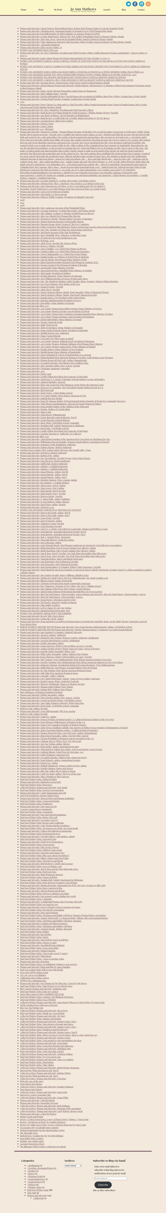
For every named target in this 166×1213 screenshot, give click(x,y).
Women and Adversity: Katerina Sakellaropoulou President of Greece (50, 300)
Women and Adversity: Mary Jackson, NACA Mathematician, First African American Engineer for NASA (65, 659)
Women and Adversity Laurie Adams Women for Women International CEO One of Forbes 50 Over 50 (65, 58)
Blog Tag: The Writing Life (31, 1008)
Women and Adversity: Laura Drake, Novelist (40, 518)
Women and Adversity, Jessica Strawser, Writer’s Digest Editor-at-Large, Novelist (56, 646)
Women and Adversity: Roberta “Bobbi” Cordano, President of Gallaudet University (57, 197)
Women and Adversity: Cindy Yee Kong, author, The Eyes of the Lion (50, 774)
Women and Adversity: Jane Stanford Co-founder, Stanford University (51, 632)
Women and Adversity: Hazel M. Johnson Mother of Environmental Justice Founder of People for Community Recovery (73, 401)
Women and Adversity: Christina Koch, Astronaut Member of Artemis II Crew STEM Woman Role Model (66, 31)
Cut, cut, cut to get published (33, 975)
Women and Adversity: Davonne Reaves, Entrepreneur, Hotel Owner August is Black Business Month (65, 82)
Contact (141, 9)
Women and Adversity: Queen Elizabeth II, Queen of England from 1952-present (55, 355)
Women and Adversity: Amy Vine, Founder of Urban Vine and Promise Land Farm (56, 229)
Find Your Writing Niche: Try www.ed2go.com (40, 1056)
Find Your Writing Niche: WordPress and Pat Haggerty (44, 1029)
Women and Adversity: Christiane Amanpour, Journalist (45, 368)
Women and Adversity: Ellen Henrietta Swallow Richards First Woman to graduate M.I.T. (59, 262)
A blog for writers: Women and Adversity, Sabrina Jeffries (45, 1073)
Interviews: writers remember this (35, 1095)
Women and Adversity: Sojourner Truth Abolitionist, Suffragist (48, 444)
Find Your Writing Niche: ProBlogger (36, 803)
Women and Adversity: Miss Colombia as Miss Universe (44, 776)
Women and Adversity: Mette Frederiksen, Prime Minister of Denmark (51, 327)
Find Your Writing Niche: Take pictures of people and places (46, 1024)
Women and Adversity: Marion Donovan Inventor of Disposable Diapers (52, 221)
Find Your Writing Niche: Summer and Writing (40, 1018)
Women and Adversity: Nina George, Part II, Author (43, 485)
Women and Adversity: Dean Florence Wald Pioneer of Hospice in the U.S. (52, 722)
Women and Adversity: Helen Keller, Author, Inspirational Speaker (49, 746)
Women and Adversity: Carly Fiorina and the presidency (45, 825)
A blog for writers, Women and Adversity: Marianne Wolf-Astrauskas (50, 1108)
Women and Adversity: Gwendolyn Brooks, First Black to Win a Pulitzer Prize (54, 363)
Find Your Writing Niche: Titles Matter (37, 1065)
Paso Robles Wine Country (32, 1138)
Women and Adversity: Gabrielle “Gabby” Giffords (42, 676)
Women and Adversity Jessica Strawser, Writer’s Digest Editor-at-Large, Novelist (56, 657)
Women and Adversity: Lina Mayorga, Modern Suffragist (45, 461)
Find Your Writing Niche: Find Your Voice (38, 871)
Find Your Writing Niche (38, 1190)
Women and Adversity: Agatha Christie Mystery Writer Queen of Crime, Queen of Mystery (60, 648)
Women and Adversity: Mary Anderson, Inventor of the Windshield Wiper (52, 208)
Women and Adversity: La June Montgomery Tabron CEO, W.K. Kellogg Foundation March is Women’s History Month (72, 36)
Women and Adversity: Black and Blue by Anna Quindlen (45, 967)
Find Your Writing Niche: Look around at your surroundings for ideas (51, 1040)
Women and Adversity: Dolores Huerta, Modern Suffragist (46, 447)
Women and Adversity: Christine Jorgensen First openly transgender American (55, 583)
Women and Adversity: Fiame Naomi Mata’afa (40, 336)
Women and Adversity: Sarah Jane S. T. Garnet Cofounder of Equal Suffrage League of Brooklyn (62, 379)
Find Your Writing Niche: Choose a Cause (38, 942)
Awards (106, 9)
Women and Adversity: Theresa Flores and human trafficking (47, 798)
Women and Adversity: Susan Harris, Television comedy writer (48, 599)
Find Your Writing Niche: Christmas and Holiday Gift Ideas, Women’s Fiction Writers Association (63, 915)
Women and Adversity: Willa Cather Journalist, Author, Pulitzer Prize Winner (54, 654)
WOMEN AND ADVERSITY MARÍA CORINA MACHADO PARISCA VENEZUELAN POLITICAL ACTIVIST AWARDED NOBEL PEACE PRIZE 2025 (82, 72)
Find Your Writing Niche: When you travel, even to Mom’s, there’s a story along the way (58, 1035)
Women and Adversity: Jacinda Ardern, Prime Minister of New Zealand (52, 349)
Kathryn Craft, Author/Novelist (34, 708)
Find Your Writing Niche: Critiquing (36, 899)
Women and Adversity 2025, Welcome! (37, 129)
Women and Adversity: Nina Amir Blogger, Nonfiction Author (47, 540)
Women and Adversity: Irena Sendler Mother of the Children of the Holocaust (54, 406)
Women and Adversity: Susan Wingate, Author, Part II (43, 474)
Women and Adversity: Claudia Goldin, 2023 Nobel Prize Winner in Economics (54, 251)
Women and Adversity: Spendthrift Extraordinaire (42, 945)
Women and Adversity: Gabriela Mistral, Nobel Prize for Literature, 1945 (52, 752)
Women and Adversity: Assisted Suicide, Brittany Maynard (46, 929)
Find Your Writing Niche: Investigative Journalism (42, 910)
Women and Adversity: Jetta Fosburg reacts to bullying (44, 939)
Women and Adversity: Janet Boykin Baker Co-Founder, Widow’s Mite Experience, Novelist (60, 567)
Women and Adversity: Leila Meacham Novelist (41, 526)
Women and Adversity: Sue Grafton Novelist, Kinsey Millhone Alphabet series (54, 575)
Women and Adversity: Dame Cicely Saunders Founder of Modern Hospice (53, 725)
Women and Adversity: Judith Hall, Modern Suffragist (44, 463)
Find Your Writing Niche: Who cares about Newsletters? (44, 855)
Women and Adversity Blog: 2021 (34, 436)
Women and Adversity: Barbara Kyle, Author (39, 455)
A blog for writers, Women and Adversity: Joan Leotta (43, 1092)
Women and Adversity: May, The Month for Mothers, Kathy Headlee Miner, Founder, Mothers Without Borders (69, 281)
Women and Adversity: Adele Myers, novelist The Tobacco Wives (48, 243)
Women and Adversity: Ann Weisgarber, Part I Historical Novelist (49, 564)
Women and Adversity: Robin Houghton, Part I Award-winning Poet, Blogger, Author (57, 550)
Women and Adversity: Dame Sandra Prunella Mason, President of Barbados (54, 330)
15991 (22, 102)
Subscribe (103, 1185)
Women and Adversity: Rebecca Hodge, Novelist (41, 496)
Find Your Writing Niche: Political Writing (38, 779)
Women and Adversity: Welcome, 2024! (37, 240)
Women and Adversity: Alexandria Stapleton (40, 44)
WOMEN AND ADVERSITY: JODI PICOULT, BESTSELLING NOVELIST (50, 510)
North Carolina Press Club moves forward (38, 1005)
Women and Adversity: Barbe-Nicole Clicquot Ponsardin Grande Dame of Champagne (58, 91)
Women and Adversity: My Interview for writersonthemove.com (48, 238)
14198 (22, 199)
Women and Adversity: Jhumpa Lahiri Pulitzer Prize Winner (46, 686)
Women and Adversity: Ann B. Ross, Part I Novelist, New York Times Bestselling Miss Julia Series (62, 556)
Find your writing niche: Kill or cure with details (41, 969)
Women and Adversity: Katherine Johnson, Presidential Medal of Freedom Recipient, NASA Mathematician (67, 665)
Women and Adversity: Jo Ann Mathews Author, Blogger (44, 501)
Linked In (141, 3)
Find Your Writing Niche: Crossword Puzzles (40, 801)
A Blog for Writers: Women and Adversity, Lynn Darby (44, 1043)
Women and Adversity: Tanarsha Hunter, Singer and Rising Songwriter (51, 559)
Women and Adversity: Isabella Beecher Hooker (41, 398)
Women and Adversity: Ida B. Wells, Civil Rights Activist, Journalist (49, 423)
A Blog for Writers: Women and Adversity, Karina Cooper (45, 1037)
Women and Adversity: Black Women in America (41, 874)
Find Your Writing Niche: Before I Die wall (38, 817)
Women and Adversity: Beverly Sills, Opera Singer (42, 616)
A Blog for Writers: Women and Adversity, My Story (42, 1016)
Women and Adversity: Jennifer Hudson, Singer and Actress (46, 768)
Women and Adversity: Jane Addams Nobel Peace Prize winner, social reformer (55, 589)
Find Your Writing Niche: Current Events (38, 839)
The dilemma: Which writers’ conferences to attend (43, 1146)
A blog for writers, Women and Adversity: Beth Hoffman (45, 1105)
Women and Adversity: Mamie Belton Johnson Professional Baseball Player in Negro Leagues (61, 591)
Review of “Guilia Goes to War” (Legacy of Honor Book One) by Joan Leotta (53, 1125)
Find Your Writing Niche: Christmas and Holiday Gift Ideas (46, 926)
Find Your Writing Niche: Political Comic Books (41, 850)
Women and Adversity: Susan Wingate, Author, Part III (44, 472)
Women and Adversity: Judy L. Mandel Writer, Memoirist (45, 537)
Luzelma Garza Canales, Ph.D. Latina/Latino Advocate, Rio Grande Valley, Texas (55, 450)
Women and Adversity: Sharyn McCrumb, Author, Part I (45, 515)
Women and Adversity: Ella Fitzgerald (37, 390)
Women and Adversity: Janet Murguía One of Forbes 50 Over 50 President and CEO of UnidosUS (62, 186)
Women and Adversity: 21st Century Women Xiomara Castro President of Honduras (57, 316)
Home (23, 9)
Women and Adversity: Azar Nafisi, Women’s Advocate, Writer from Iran (52, 703)
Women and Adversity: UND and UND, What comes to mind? (47, 338)
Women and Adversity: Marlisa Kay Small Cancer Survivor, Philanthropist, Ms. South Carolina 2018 (64, 578)
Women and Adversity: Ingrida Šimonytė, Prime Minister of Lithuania (51, 276)
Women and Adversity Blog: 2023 (34, 306)
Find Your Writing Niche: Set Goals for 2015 (39, 904)
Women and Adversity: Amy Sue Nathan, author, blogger (45, 744)
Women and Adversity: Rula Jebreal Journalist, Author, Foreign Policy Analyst (54, 735)
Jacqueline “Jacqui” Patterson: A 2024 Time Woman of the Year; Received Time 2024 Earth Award (63, 189)
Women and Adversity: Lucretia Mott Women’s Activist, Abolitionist (50, 640)
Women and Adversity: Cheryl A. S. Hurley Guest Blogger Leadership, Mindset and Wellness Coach (63, 529)
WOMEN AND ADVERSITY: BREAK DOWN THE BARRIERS (45, 613)
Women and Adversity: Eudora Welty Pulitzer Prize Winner (46, 689)
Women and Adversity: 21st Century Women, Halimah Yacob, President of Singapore (57, 341)
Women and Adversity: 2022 (32, 371)
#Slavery (31, 1173)
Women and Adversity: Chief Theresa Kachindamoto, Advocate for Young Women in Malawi (60, 404)
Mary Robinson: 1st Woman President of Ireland (41, 692)
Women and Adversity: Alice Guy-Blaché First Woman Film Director (50, 216)
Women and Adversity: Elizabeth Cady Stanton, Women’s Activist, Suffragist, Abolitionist (59, 637)
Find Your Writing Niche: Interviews (36, 784)
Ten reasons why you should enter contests (39, 1127)
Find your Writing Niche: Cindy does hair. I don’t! (42, 1051)
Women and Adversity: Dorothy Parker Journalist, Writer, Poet (47, 651)
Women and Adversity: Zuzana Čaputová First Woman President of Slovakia (53, 265)
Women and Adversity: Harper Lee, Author (39, 763)
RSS (148, 3)
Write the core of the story (32, 1081)
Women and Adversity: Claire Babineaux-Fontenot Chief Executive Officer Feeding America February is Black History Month (75, 42)
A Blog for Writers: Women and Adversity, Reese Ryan (44, 1010)
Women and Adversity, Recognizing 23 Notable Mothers (44, 482)
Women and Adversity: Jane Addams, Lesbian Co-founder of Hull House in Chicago (57, 213)
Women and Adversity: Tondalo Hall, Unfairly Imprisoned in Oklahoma (51, 880)
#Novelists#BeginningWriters (40, 1168)
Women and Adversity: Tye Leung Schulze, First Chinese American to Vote (53, 395)
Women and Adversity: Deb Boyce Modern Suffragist (43, 452)
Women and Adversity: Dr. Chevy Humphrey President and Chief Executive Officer (57, 110)
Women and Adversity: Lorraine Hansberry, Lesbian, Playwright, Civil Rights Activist (58, 180)
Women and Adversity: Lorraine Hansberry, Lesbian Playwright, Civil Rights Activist (57, 210)
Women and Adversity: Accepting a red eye (39, 820)
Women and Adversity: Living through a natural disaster (45, 420)
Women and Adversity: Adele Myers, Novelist (40, 289)
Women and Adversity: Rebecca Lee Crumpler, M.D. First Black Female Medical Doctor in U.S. (61, 387)
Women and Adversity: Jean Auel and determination (43, 814)
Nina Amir (31, 1192)
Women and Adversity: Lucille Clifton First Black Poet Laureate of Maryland (54, 376)
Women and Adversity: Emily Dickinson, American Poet (44, 754)
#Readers (31, 1171)
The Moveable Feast (29, 1133)
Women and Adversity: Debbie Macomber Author (42, 643)
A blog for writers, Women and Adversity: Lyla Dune (43, 1078)
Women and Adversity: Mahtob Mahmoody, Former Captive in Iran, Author (53, 765)
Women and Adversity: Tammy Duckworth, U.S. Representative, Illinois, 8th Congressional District (64, 918)
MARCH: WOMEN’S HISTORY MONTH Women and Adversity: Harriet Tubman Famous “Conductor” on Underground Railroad (76, 629)
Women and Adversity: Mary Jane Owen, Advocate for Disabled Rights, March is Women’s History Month (66, 39)
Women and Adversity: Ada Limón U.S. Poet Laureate (43, 194)
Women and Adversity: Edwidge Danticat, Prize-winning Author (48, 480)
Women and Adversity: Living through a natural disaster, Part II (48, 417)
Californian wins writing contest (34, 978)
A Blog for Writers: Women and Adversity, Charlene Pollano (46, 1054)
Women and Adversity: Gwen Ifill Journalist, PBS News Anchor (47, 711)
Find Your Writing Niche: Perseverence (37, 844)
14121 (22, 202)
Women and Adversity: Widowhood (35, 956)
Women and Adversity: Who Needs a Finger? (39, 847)
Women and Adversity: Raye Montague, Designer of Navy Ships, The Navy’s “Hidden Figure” (61, 586)
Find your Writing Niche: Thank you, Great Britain (42, 1013)
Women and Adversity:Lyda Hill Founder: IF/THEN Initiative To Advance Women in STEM (60, 34)
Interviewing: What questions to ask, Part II (39, 1070)
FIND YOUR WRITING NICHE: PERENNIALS (39, 795)
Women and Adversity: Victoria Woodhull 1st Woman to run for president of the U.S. (57, 738)
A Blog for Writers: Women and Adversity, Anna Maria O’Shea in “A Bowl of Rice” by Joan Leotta (62, 1002)
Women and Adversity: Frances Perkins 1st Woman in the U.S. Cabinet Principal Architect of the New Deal (67, 719)
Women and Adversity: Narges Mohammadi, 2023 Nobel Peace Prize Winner (53, 254)
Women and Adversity (37, 1195)
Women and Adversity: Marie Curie (35, 374)
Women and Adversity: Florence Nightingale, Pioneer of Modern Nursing (52, 684)
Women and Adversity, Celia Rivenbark (37, 1100)
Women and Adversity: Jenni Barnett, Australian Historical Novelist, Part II (53, 531)
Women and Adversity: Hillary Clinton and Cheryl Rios (44, 858)
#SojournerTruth (35, 1176)
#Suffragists (38, 1198)
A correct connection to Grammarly (36, 809)
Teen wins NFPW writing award (34, 972)
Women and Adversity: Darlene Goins (36, 123)
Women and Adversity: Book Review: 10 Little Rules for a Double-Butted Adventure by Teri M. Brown (65, 118)
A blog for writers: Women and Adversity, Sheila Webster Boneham (49, 1067)
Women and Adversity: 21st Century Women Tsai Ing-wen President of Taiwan (54, 311)
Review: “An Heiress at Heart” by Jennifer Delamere (43, 1122)
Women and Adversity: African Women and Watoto (42, 891)
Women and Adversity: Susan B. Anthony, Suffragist (43, 635)
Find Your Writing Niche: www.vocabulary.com (41, 866)
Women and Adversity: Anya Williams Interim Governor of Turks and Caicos (54, 278)
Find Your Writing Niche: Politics (34, 931)
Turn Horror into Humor (31, 1084)
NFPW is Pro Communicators (33, 980)
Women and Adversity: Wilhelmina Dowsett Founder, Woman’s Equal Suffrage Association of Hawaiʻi (64, 442)
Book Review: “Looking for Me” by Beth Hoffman (41, 1135)
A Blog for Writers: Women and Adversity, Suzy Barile (43, 787)
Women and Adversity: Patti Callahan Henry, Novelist (43, 93)
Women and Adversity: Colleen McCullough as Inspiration (46, 831)
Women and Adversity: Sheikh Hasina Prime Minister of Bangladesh (50, 352)
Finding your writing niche (32, 1141)
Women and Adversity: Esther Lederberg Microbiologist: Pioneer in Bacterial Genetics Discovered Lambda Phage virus (73, 227)
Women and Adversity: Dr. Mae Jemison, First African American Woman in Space (56, 670)
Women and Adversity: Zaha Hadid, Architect (40, 605)
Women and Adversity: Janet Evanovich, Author (41, 521)
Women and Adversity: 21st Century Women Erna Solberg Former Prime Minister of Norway (61, 308)
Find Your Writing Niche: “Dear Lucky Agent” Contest (44, 953)
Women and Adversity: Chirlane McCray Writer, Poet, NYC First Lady (50, 741)
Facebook (135, 3)
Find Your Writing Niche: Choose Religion (38, 877)
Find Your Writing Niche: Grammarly (36, 812)
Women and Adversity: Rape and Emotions (39, 912)
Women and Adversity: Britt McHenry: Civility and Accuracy (46, 863)
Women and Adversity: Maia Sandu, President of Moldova (45, 273)
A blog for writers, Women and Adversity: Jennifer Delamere (47, 1086)
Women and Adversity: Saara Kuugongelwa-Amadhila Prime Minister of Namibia (56, 270)
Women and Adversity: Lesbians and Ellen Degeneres (43, 923)
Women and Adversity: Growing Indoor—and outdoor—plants (47, 836)
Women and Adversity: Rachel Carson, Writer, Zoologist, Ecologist (49, 681)
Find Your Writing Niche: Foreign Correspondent (42, 790)
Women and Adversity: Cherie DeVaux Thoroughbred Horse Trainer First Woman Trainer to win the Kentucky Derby (72, 28)
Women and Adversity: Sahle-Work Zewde (39, 325)
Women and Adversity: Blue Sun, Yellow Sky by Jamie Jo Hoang (47, 771)
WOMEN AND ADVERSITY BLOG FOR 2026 (39, 50)
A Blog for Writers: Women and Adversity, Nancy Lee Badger (46, 1059)
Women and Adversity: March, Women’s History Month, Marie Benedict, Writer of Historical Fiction (64, 292)
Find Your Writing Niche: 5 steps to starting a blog (42, 959)
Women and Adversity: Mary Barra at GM (38, 806)
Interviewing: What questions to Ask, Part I (39, 1076)
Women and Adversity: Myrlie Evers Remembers (41, 842)
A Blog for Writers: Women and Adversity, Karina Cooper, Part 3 (48, 1027)
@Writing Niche (34, 1187)
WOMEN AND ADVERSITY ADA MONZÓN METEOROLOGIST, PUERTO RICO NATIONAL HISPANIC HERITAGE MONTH (73, 77)
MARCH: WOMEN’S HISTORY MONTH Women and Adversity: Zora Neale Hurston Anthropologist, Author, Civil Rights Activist (76, 627)
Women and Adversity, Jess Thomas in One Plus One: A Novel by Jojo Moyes (53, 983)
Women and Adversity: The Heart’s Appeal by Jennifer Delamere (48, 602)
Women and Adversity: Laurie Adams (36, 126)
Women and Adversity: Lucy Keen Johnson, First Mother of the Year (50, 284)
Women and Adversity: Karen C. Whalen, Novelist (42, 246)
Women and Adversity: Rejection (34, 961)
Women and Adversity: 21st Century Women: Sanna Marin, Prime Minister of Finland (57, 346)
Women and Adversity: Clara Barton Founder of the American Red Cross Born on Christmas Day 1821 (65, 439)
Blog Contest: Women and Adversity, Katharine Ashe (43, 988)
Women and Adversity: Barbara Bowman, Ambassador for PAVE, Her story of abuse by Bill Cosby (63, 885)
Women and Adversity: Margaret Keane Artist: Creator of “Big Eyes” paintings (54, 224)
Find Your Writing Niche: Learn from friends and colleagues (46, 1046)
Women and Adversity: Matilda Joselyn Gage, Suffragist (44, 333)
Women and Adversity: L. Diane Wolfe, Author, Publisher (45, 499)
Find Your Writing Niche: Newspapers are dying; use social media (49, 828)
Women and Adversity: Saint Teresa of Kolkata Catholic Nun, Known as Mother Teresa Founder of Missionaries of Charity (74, 727)
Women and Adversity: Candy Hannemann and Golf (43, 793)
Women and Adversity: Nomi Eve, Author (38, 716)
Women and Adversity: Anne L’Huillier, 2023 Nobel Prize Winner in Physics (53, 248)
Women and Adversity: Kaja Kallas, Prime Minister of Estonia (47, 303)
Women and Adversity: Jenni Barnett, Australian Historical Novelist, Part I (53, 534)
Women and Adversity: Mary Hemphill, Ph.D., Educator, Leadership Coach (53, 235)
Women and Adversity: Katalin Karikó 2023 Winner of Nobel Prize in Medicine (54, 257)
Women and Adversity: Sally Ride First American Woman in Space (49, 673)
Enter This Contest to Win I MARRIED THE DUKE (42, 994)
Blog (124, 9)
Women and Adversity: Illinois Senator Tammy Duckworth (46, 580)
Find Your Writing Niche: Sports (34, 937)
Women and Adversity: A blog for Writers (38, 1114)
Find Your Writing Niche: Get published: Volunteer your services (48, 964)
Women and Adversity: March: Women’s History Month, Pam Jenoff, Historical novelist (58, 295)
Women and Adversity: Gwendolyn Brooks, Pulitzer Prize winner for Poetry (53, 757)
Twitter (128, 3)
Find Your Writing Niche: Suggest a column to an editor (44, 893)
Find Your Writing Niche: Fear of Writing (38, 999)
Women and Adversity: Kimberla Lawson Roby (40, 782)
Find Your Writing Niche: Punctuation (37, 1062)
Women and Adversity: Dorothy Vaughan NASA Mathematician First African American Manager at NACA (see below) (71, 662)
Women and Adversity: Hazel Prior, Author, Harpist (43, 504)
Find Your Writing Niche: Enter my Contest (39, 991)
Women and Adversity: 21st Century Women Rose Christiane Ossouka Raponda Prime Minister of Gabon (66, 314)
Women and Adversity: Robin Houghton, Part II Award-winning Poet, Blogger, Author (58, 548)
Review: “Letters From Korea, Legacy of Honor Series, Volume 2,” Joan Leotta (54, 1119)
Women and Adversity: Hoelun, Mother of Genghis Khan (45, 409)
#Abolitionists (33, 1165)
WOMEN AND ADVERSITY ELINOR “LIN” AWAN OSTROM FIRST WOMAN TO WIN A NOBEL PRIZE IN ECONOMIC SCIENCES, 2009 (78, 74)
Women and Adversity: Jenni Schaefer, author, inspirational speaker (50, 760)
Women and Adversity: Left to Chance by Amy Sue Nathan (45, 608)
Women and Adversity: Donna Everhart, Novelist (41, 287)
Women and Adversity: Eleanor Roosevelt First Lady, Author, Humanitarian (53, 360)
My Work (58, 9)
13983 (22, 205)
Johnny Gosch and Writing (31, 1116)
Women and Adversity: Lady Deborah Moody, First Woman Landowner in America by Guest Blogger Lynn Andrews (71, 545)
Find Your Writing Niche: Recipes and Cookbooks (42, 823)
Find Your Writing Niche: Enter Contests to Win (41, 888)
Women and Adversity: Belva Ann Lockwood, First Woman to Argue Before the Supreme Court (62, 384)
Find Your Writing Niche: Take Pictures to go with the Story (46, 986)
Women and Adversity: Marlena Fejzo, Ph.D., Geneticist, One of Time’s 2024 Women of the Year (62, 183)
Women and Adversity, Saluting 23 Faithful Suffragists (44, 466)
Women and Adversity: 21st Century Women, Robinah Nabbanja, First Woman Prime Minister (61, 344)
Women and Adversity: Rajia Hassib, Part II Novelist (43, 491)
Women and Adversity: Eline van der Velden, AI (41, 47)
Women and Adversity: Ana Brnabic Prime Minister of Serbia (47, 267)
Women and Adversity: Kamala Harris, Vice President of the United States (52, 297)
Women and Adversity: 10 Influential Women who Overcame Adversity (51, 901)
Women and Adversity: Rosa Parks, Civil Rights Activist (44, 428)
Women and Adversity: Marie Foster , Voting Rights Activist (46, 393)
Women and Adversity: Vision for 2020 (37, 507)
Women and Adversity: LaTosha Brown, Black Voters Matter (46, 121)
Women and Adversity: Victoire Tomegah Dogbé (41, 322)
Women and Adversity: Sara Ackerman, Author (40, 542)
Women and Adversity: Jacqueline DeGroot (39, 1103)
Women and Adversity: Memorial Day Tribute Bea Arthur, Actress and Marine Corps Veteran (61, 749)
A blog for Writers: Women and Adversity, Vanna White (44, 1097)
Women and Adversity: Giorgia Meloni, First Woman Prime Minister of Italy (53, 259)
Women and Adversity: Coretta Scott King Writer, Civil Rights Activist (51, 700)
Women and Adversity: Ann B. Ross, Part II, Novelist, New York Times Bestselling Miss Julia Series (63, 553)
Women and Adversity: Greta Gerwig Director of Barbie (44, 191)
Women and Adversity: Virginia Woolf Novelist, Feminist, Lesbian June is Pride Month (58, 99)
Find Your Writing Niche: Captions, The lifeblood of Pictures (46, 997)
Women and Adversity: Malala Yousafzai (37, 950)
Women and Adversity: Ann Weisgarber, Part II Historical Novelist (49, 561)
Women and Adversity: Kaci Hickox (35, 934)
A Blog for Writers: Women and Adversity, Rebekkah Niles (45, 1048)
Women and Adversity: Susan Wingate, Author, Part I (43, 477)
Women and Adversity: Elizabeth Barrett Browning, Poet (45, 610)
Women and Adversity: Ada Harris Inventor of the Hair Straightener (50, 232)
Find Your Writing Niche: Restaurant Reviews (40, 833)
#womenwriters (34, 1181)
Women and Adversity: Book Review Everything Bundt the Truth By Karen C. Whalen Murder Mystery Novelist (69, 112)
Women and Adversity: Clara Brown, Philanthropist (43, 414)
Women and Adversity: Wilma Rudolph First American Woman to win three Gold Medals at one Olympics (66, 357)
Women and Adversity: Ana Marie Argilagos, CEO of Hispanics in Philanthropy (55, 115)
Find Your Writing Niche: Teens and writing (39, 948)
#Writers (31, 1184)
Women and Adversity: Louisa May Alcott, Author (42, 618)
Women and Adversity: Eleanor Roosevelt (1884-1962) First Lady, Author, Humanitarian (58, 733)
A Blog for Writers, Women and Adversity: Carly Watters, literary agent (51, 1111)
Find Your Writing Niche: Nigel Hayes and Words (41, 861)
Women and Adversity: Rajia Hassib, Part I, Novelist (43, 493)
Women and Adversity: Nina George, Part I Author (42, 488)
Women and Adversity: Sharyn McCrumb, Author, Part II (45, 512)
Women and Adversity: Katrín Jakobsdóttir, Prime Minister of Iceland (50, 319)
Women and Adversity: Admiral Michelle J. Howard (42, 382)
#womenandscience (36, 1179)
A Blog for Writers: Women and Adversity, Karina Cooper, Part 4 (48, 1021)
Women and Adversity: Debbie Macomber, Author (42, 695)
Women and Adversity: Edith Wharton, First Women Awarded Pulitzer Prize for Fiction (58, 667)
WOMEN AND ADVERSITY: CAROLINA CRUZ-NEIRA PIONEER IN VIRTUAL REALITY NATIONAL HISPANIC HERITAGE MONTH (76, 80)
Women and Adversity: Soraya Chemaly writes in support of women (50, 907)
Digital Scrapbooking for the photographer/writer (42, 1130)
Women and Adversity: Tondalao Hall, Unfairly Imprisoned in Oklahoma (52, 425)
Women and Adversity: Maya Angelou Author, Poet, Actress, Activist (50, 365)
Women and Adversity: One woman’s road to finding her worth (48, 896)
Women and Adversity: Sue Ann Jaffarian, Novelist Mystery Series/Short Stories (55, 458)
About (41, 9)
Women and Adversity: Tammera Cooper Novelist (42, 523)
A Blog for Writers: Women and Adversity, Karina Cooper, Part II (48, 1032)
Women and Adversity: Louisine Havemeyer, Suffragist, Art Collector (50, 433)
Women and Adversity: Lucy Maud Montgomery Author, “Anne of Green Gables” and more (60, 678)
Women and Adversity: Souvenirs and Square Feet (42, 852)
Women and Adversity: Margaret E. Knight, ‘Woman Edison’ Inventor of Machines (56, 219)
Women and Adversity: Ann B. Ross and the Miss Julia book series (49, 869)
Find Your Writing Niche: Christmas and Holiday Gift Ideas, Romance (50, 920)
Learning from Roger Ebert (32, 1144)
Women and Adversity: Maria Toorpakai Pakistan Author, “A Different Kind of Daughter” (59, 730)
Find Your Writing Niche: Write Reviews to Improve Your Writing (48, 882)
